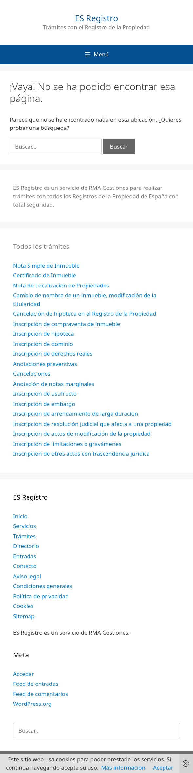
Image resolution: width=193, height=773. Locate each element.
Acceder (23, 674)
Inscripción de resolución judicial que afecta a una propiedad (92, 423)
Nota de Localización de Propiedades (61, 285)
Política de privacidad (40, 596)
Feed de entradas (35, 683)
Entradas (24, 556)
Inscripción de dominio (43, 343)
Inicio (20, 516)
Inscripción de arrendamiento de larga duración (75, 413)
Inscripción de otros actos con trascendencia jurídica (81, 453)
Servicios (24, 526)
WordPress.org (32, 703)
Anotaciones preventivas (45, 363)
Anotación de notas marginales (53, 383)
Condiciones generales (42, 586)
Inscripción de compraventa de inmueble (66, 323)
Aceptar (163, 767)
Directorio (26, 546)
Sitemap (23, 616)
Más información (123, 767)
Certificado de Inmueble (44, 275)
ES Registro (96, 18)
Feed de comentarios (40, 694)
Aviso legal (27, 576)
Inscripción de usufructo (45, 393)
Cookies (23, 606)
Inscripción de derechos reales (52, 353)
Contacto (25, 566)
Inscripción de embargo (44, 403)
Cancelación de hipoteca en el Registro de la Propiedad (84, 313)
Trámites (24, 536)
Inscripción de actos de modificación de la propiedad (82, 433)
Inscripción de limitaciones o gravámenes (67, 443)
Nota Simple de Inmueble (46, 265)
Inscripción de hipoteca (43, 333)
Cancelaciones (31, 373)
